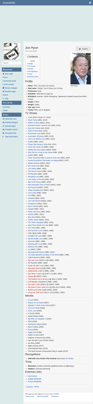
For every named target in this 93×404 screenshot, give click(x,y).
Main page (9, 74)
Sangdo (31, 209)
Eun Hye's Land (34, 284)
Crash (30, 117)
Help (6, 99)
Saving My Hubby (34, 324)
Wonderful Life (33, 177)
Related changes (11, 122)
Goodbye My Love (35, 236)
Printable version (11, 129)
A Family (31, 313)
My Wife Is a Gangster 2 (37, 319)
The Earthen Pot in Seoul (37, 279)
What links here (11, 119)
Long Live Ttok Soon (35, 292)
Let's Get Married (34, 201)
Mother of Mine (33, 123)
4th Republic (32, 263)
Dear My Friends (34, 128)
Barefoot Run (33, 247)
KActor (36, 387)
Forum (5, 77)
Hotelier (31, 214)
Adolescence (33, 271)
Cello (30, 233)
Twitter (5, 110)
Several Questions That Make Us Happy (43, 160)
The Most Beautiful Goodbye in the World (43, 255)
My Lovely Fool (33, 166)
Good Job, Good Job (35, 147)
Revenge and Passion (36, 252)
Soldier (30, 142)
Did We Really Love (35, 239)
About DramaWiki (42, 396)
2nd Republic (33, 282)
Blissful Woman (33, 163)
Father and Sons (34, 212)
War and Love (33, 260)
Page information (11, 137)
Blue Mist (31, 217)
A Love (30, 300)
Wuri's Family (33, 206)
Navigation (7, 69)
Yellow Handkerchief (35, 190)
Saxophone (32, 204)
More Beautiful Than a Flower (39, 185)
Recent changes (11, 88)
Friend (30, 330)
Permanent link (10, 133)
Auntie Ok (31, 266)
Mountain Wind (33, 268)
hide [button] (32, 61)
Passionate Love (34, 133)
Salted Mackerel (34, 257)
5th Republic (32, 174)
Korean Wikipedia (34, 381)
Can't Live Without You (36, 139)
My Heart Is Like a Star (36, 287)
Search (5, 95)
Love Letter (32, 193)
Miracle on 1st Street (35, 303)
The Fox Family (33, 308)
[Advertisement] (46, 23)
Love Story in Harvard (36, 179)
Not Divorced (33, 187)
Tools (5, 115)
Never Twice (32, 120)
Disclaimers (55, 396)
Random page (10, 91)
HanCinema (32, 376)
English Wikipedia (34, 379)
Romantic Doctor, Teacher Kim (39, 125)
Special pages (10, 126)
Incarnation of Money (36, 136)
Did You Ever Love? (35, 231)
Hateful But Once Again (37, 150)
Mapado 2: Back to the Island (39, 305)
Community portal (9, 81)
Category (29, 387)
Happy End (32, 332)
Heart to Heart (33, 131)
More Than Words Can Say (38, 225)
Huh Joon (31, 228)
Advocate (31, 241)
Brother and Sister (35, 290)
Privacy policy (29, 396)
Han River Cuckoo (35, 274)
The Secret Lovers (35, 171)
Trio (29, 195)
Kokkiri (30, 155)
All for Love (32, 311)
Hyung (30, 276)
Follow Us (7, 103)
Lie (29, 249)
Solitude (31, 198)
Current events (8, 84)
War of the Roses (34, 182)
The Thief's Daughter (36, 222)
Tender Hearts (33, 220)
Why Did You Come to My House (40, 152)
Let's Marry (32, 169)
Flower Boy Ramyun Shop (38, 144)
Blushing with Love (35, 244)
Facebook (6, 107)
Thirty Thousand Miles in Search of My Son (44, 158)
